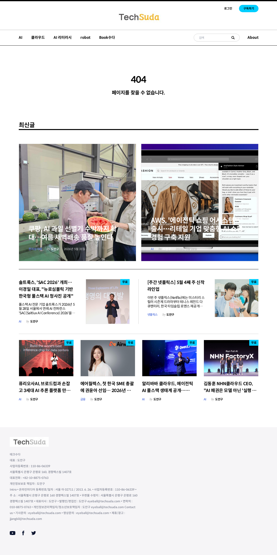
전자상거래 (35, 249)
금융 (83, 399)
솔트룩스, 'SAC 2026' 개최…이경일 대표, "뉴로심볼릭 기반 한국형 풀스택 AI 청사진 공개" (46, 289)
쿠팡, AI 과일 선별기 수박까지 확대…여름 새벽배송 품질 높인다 (73, 233)
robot (85, 37)
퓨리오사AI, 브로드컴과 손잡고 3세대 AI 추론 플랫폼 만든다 (44, 390)
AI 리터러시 (63, 37)
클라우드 (38, 37)
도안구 (55, 249)
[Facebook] (23, 533)
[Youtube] (12, 533)
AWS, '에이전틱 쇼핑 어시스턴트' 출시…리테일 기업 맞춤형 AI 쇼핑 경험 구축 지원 (197, 229)
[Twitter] (33, 533)
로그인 (228, 8)
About (253, 37)
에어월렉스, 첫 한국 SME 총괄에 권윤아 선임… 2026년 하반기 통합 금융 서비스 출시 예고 (107, 390)
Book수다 (107, 37)
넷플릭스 (152, 314)
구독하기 (248, 8)
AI (20, 37)
